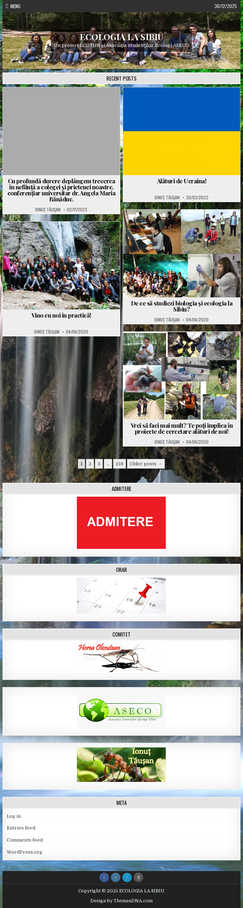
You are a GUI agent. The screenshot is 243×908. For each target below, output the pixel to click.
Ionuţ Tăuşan (47, 209)
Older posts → (146, 463)
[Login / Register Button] (127, 877)
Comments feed (25, 840)
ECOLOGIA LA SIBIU (121, 36)
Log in (14, 816)
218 (119, 463)
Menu (15, 6)
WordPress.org (24, 852)
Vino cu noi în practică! (61, 315)
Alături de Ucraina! (182, 181)
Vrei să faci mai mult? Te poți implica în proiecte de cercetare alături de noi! (182, 428)
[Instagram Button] (115, 877)
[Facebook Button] (104, 877)
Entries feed (21, 828)
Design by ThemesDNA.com (121, 900)
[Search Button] (138, 877)
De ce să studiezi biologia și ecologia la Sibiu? (182, 306)
